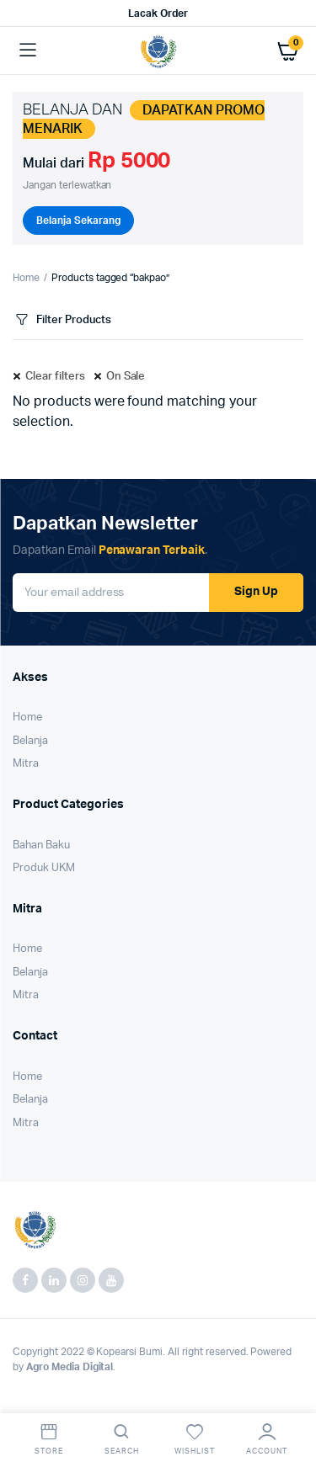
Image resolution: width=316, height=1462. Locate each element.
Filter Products (62, 320)
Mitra (26, 763)
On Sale (126, 376)
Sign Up (256, 592)
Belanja (30, 741)
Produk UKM (44, 868)
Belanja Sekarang (78, 220)
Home (26, 278)
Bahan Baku (41, 845)
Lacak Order (158, 13)
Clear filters (55, 376)
